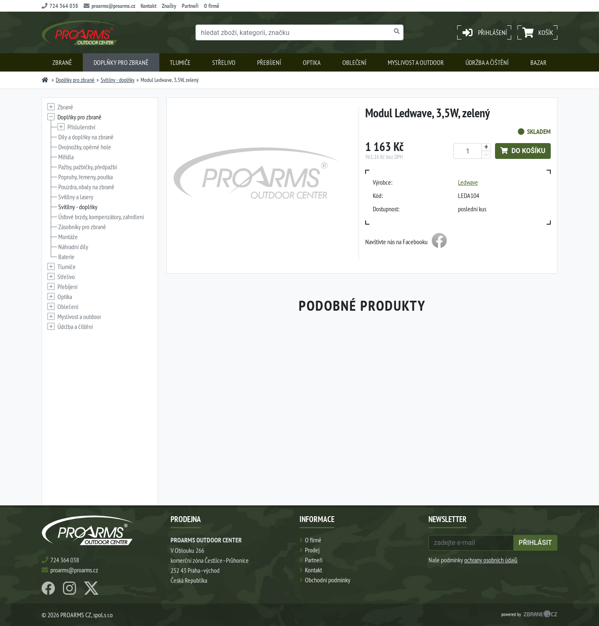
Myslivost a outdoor (416, 62)
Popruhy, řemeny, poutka (85, 177)
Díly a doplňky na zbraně (86, 137)
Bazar (538, 62)
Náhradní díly (73, 246)
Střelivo (223, 62)
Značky (169, 6)
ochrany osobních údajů (490, 560)
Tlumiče (180, 62)
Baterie (66, 256)
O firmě (211, 6)
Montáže (68, 237)
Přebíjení (269, 62)
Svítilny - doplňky (117, 80)
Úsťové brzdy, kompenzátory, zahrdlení (101, 217)
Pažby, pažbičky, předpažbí (87, 167)
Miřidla (66, 157)
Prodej (312, 550)
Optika (312, 62)
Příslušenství (81, 127)
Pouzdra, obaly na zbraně (86, 187)
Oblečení (354, 62)
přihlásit (535, 543)
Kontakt (148, 6)
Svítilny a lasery (75, 197)
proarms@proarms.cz (109, 6)
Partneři (190, 6)
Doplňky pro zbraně (121, 62)
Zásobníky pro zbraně (82, 227)
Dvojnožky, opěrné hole (84, 147)
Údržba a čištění (487, 62)
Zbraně (62, 62)
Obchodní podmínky (327, 580)
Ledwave (468, 182)
